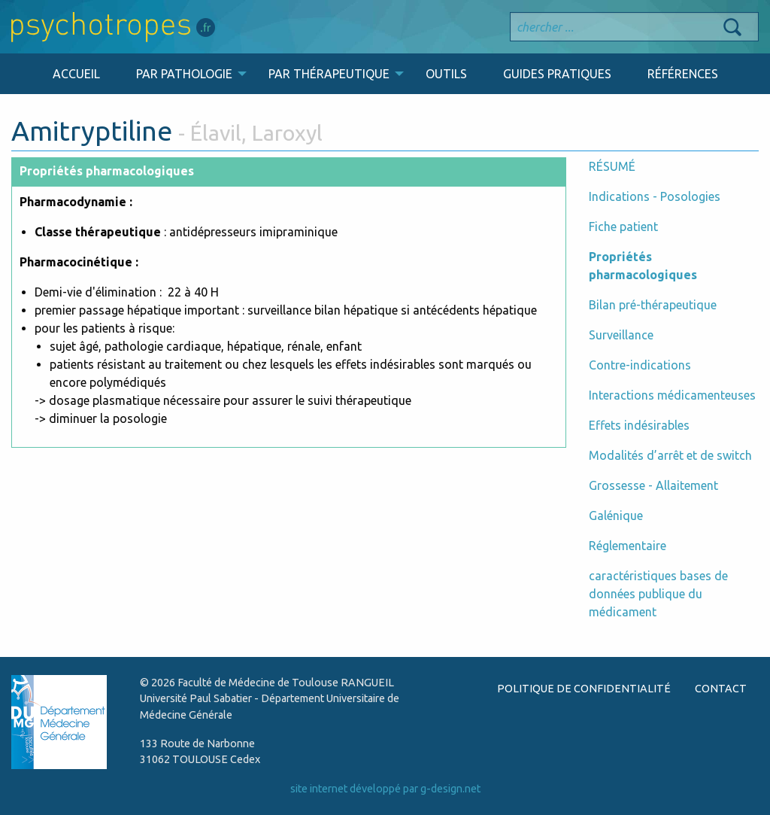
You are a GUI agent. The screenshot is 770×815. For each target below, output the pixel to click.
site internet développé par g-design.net (385, 789)
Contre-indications (640, 365)
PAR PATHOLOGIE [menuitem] (184, 74)
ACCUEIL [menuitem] (76, 74)
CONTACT (721, 689)
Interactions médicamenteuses (672, 395)
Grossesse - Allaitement (653, 485)
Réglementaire (627, 545)
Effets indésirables (639, 425)
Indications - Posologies (654, 196)
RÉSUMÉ (612, 166)
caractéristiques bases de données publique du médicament (658, 594)
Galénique (616, 515)
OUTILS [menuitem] (446, 74)
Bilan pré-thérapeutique (653, 305)
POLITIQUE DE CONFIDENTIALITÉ (584, 689)
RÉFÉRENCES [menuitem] (682, 74)
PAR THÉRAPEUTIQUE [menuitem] (329, 74)
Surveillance (621, 335)
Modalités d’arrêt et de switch (670, 455)
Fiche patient (623, 226)
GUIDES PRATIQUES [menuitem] (557, 74)
